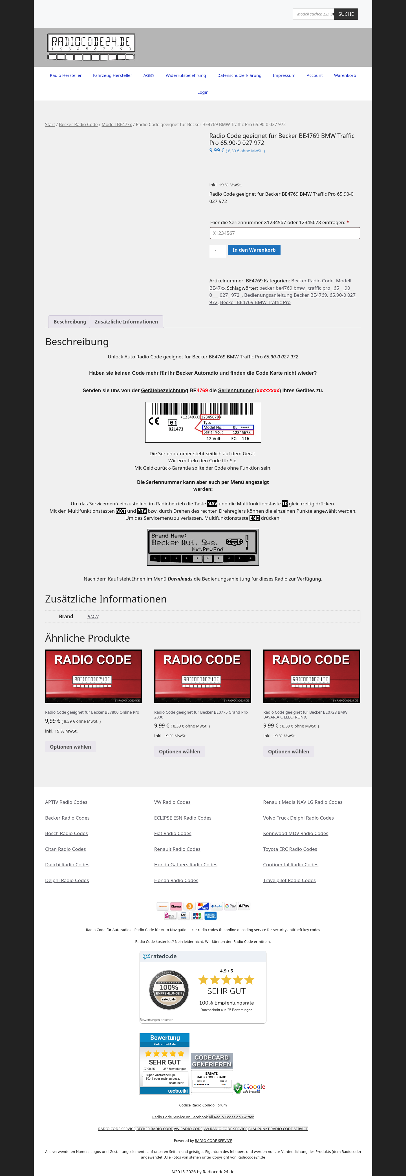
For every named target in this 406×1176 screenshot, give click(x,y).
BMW (92, 616)
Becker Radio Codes (67, 818)
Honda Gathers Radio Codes (185, 864)
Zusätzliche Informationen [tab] (126, 321)
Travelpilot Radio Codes (289, 880)
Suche (346, 14)
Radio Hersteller (66, 75)
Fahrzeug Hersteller (112, 75)
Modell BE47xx (117, 124)
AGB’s (149, 75)
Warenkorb (345, 75)
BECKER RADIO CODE (154, 1124)
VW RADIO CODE (188, 1124)
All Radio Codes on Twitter (231, 1112)
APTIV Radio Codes (66, 802)
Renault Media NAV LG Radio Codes (302, 802)
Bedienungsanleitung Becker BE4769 (285, 295)
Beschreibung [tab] (70, 321)
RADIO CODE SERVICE (116, 1124)
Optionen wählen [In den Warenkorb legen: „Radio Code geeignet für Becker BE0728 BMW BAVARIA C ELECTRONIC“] (288, 751)
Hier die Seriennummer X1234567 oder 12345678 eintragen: (280, 222)
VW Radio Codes (172, 802)
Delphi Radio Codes (67, 880)
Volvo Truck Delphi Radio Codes (298, 818)
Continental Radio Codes (290, 864)
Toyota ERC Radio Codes (290, 849)
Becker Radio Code (78, 124)
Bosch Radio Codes (66, 833)
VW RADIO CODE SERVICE (225, 1124)
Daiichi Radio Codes (67, 864)
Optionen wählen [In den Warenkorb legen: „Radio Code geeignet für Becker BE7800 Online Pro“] (70, 747)
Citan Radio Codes (65, 849)
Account (315, 75)
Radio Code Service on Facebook (180, 1112)
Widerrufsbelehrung (186, 75)
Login (202, 92)
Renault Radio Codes (177, 849)
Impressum (284, 75)
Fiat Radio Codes (172, 833)
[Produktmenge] (218, 251)
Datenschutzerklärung (239, 75)
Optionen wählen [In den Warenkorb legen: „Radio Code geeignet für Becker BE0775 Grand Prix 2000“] (179, 751)
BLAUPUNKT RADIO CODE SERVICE (278, 1124)
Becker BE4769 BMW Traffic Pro (255, 302)
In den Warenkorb (254, 250)
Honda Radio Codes (176, 880)
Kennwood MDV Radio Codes (295, 833)
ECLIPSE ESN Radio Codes (182, 818)
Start (50, 124)
